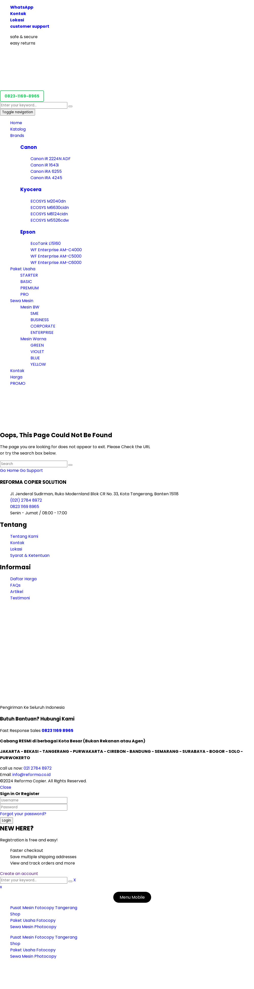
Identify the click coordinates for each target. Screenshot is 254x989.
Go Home (9, 470)
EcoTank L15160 (45, 243)
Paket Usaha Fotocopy (33, 920)
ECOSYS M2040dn (48, 201)
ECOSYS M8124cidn (49, 214)
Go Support (31, 470)
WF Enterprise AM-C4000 (56, 250)
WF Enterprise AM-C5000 (56, 256)
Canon (28, 147)
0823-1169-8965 (22, 96)
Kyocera (30, 189)
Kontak (18, 14)
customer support (29, 26)
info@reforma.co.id (31, 775)
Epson (27, 232)
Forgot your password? (23, 814)
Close (5, 787)
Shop (15, 914)
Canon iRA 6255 (46, 171)
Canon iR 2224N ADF (50, 159)
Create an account (19, 874)
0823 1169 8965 (24, 507)
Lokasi (17, 20)
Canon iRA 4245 (46, 178)
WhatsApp (21, 7)
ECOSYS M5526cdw (49, 220)
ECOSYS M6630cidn (49, 207)
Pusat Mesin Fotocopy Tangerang (43, 908)
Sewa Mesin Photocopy (33, 927)
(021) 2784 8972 (26, 500)
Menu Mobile (132, 897)
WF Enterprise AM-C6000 (56, 262)
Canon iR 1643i (44, 165)
